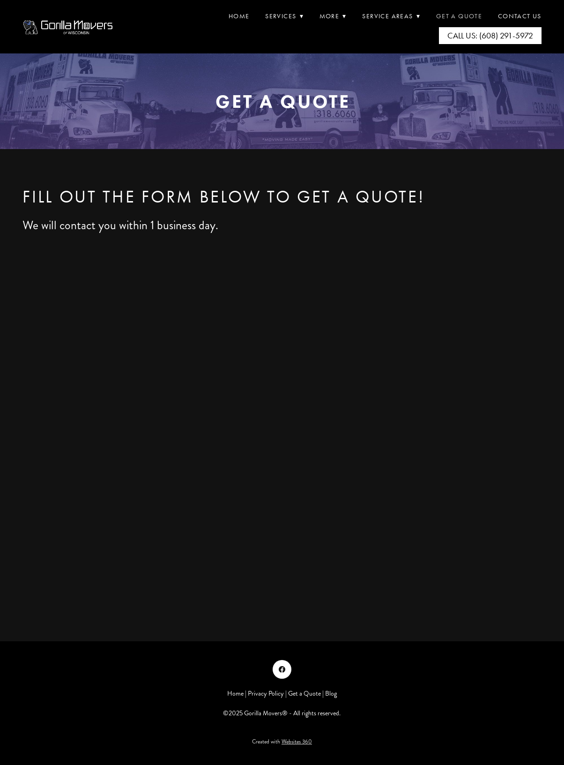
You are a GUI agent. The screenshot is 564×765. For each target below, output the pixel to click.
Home (239, 16)
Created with (282, 742)
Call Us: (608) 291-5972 (490, 35)
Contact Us (520, 16)
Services (284, 16)
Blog (331, 693)
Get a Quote (304, 693)
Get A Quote (459, 16)
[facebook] (282, 669)
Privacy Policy (266, 693)
